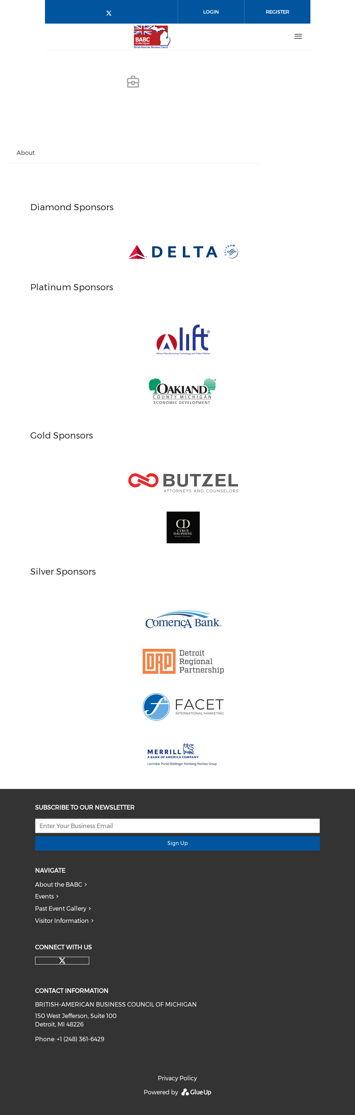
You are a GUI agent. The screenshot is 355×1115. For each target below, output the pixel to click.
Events (44, 896)
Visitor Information (62, 920)
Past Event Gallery (60, 908)
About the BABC (58, 884)
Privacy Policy (177, 1078)
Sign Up (177, 843)
